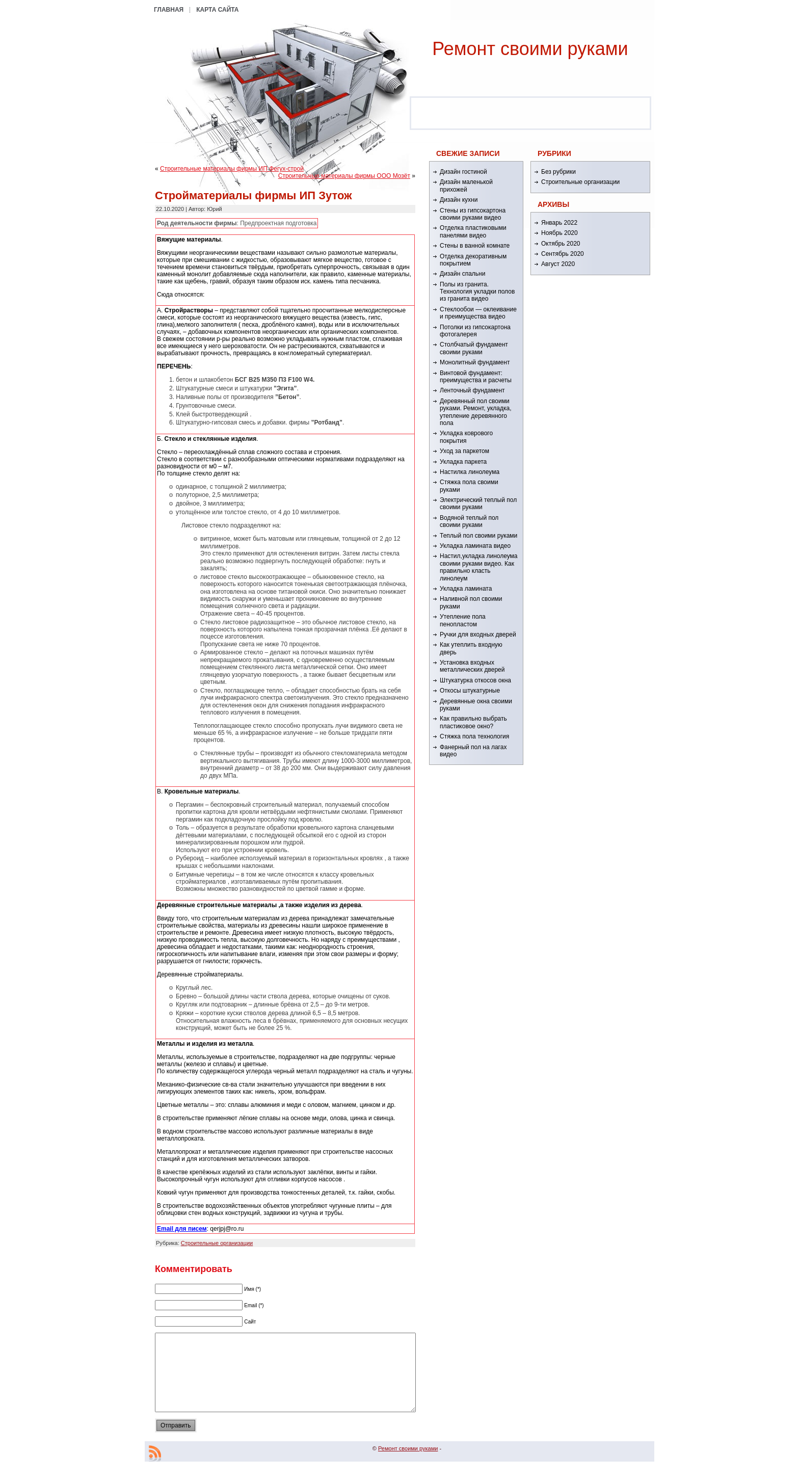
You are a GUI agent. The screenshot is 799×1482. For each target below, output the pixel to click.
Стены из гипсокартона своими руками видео (472, 214)
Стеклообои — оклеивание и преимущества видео (478, 313)
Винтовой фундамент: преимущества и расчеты (476, 376)
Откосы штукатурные (470, 690)
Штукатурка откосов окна (475, 680)
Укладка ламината (466, 588)
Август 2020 (558, 264)
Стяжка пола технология (474, 736)
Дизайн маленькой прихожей (466, 185)
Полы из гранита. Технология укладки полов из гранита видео (477, 292)
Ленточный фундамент (472, 390)
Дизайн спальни (462, 273)
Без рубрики (558, 171)
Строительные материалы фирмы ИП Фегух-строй (232, 168)
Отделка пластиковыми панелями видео (473, 231)
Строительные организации (217, 1243)
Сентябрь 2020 (562, 253)
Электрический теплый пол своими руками (478, 503)
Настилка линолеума (469, 471)
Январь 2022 (559, 222)
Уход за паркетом (464, 451)
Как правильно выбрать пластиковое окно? (473, 722)
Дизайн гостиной (463, 171)
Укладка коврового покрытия (466, 437)
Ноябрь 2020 (559, 232)
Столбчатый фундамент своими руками (474, 348)
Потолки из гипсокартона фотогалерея (475, 331)
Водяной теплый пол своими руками (469, 521)
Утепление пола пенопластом (463, 620)
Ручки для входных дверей (478, 634)
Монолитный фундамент (475, 362)
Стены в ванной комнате (475, 245)
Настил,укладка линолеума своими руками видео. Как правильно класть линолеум (479, 566)
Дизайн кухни (458, 199)
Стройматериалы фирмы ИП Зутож (253, 195)
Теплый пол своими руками (478, 535)
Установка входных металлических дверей (472, 666)
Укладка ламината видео (475, 545)
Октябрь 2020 (560, 243)
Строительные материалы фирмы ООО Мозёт (344, 175)
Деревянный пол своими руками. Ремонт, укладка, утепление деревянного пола (475, 412)
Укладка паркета (463, 461)
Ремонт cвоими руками (530, 48)
